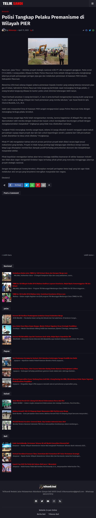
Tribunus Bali (53, 514)
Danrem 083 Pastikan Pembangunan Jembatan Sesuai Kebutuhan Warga (37, 316)
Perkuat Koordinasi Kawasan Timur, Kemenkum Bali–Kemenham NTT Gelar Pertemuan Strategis (45, 454)
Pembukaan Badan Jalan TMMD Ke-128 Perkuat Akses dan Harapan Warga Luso (39, 273)
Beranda (5, 11)
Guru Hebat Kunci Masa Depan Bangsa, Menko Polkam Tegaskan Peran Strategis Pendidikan (44, 326)
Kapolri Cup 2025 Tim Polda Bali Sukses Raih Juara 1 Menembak (34, 464)
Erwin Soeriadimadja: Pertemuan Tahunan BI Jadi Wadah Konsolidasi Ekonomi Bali (40, 443)
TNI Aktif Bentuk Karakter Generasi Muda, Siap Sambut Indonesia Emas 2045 (39, 422)
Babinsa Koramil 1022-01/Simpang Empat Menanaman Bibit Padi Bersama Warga (40, 411)
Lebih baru (7, 255)
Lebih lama (88, 255)
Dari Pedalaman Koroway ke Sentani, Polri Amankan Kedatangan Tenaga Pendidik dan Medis (44, 358)
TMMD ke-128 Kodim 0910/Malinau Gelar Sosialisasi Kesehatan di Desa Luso (38, 294)
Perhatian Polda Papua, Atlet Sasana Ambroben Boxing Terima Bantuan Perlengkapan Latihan (45, 369)
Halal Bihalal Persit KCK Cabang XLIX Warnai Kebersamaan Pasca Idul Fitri (38, 401)
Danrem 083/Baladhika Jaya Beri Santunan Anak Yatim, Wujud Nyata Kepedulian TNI (41, 337)
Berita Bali (41, 514)
